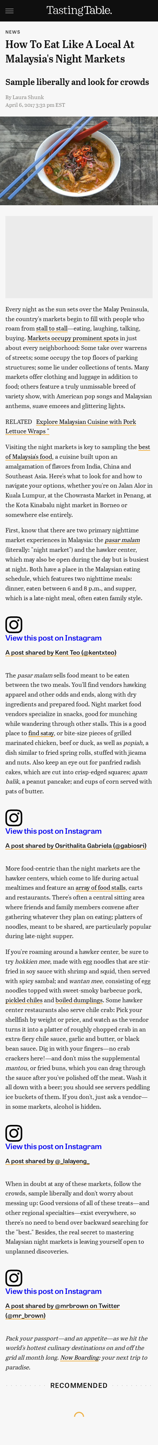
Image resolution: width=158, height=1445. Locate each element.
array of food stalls (101, 887)
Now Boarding (79, 1357)
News (12, 32)
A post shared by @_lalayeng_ (47, 1160)
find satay (41, 733)
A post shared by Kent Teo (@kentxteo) (60, 652)
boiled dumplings (79, 1000)
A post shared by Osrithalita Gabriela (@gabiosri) (76, 845)
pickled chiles (24, 1000)
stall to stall (52, 328)
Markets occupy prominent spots (73, 338)
